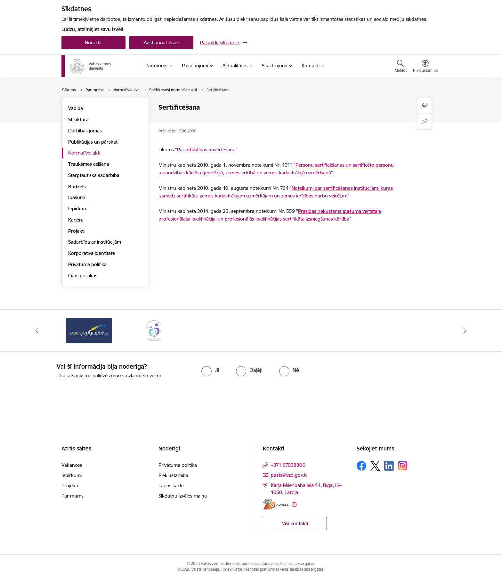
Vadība (75, 108)
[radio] (210, 370)
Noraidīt (93, 42)
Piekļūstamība (173, 475)
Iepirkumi (78, 209)
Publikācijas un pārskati (93, 142)
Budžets (77, 186)
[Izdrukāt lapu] (425, 105)
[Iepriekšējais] (37, 330)
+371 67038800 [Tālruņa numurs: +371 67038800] (288, 465)
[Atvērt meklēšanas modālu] (401, 67)
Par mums (72, 496)
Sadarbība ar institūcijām (94, 242)
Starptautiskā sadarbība (93, 175)
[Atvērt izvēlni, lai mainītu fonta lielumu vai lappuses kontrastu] (425, 67)
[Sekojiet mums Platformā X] (375, 466)
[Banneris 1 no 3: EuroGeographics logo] (89, 330)
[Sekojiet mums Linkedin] (389, 466)
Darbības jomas (85, 131)
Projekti (76, 231)
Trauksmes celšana (88, 164)
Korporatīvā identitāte (91, 253)
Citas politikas (82, 276)
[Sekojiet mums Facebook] (361, 466)
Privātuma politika (87, 264)
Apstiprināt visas (161, 42)
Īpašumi (76, 197)
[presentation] (262, 397)
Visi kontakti (295, 523)
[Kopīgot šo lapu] (425, 121)
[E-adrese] (275, 504)
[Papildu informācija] (294, 504)
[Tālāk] (465, 330)
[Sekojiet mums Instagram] (403, 465)
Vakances (71, 465)
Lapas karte (171, 485)
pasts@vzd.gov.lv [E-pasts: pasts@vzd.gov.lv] (289, 475)
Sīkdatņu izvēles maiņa (182, 496)
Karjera (76, 220)
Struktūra (78, 119)
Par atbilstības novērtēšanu (206, 150)
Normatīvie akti (84, 153)
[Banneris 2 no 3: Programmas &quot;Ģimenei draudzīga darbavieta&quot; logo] (153, 330)
